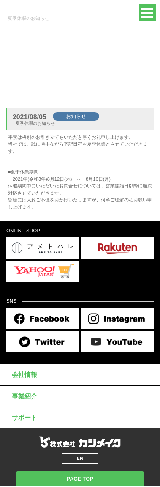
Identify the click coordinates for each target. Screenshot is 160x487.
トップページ (20, 87)
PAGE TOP (80, 479)
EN (124, 13)
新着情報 (49, 87)
